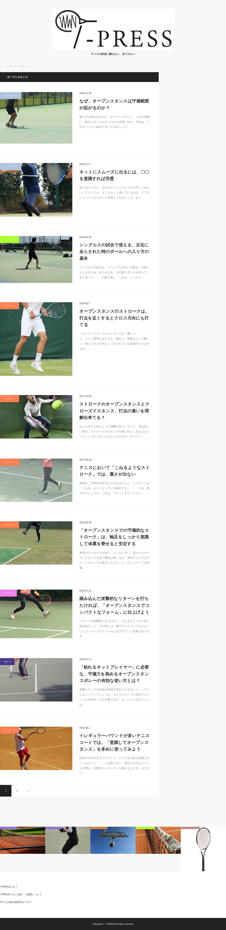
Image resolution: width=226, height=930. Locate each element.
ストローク (9, 305)
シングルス (9, 239)
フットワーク (10, 95)
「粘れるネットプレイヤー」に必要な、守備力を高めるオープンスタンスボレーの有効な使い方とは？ (114, 674)
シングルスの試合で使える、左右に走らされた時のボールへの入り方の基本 (114, 252)
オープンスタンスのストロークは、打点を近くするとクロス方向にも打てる (114, 318)
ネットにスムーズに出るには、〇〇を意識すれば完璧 (114, 175)
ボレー (7, 661)
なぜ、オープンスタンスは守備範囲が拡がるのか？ (114, 104)
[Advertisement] (196, 97)
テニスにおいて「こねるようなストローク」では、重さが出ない (114, 471)
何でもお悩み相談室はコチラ (15, 902)
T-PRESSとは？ (8, 886)
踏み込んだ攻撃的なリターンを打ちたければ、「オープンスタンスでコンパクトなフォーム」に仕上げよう (114, 605)
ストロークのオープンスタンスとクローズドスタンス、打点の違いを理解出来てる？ (114, 411)
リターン (8, 593)
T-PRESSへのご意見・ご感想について (21, 894)
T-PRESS (110, 924)
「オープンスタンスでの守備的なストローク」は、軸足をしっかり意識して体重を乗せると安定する (114, 537)
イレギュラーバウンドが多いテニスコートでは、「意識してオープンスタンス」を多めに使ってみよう (114, 742)
